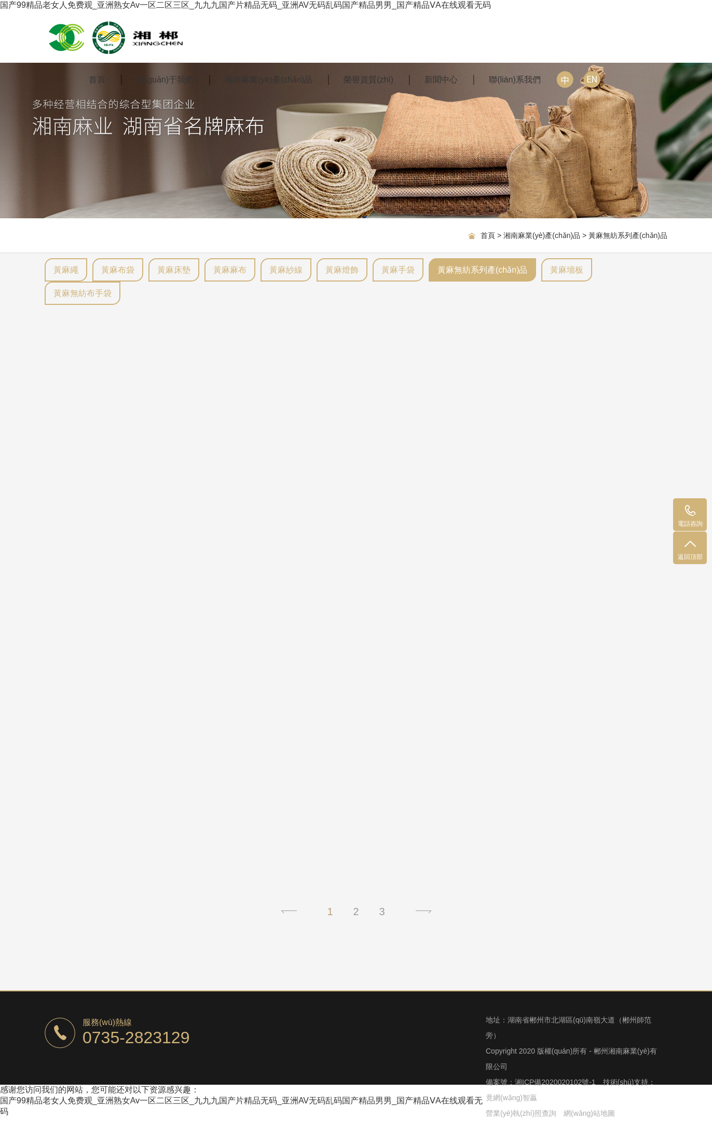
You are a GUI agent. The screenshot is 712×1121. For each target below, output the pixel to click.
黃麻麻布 (230, 269)
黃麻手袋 (398, 269)
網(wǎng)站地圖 (589, 1113)
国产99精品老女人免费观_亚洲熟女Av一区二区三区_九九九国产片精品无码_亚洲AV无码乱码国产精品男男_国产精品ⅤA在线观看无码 (245, 5)
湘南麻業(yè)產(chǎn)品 (541, 235)
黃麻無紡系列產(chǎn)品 (627, 235)
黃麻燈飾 (342, 269)
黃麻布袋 (117, 269)
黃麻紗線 (286, 269)
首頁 (97, 79)
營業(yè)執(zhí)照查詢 (521, 1113)
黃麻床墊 (173, 269)
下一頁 (423, 911)
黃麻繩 (65, 269)
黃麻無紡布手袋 (82, 293)
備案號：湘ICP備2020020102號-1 (541, 1082)
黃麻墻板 (566, 269)
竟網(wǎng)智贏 (511, 1098)
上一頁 (289, 911)
